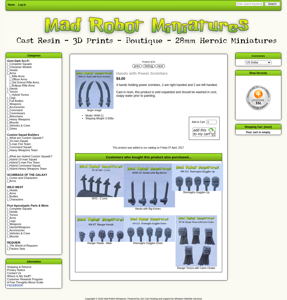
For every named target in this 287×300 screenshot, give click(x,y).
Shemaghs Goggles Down (148, 243)
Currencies (258, 55)
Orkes (13, 128)
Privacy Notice (16, 270)
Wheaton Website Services (188, 298)
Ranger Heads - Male (99, 243)
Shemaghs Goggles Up (196, 192)
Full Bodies (16, 100)
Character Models (20, 67)
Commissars (17, 113)
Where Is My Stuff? (19, 276)
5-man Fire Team (20, 144)
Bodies (13, 196)
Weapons (15, 103)
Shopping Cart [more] (258, 126)
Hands (13, 88)
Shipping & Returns (19, 266)
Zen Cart (144, 298)
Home (11, 4)
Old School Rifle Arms (25, 82)
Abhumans (16, 116)
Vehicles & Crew (19, 125)
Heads (13, 70)
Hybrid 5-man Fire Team (24, 162)
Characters (16, 199)
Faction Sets (17, 248)
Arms (12, 180)
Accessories (17, 107)
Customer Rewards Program (25, 279)
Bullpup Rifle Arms (23, 85)
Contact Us (14, 273)
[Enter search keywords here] (249, 4)
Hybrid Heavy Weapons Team (28, 168)
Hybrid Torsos (20, 94)
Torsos (13, 91)
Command (16, 110)
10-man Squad (18, 140)
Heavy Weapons (19, 119)
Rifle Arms (18, 76)
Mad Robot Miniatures (115, 298)
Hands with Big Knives (148, 208)
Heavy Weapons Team (23, 150)
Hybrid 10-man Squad (23, 159)
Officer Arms (19, 79)
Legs (12, 97)
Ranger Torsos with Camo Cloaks (196, 268)
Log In (22, 4)
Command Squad (20, 147)
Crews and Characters (23, 177)
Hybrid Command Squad (24, 165)
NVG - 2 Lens (99, 198)
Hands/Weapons (19, 227)
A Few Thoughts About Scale (25, 282)
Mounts (14, 122)
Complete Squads (20, 63)
